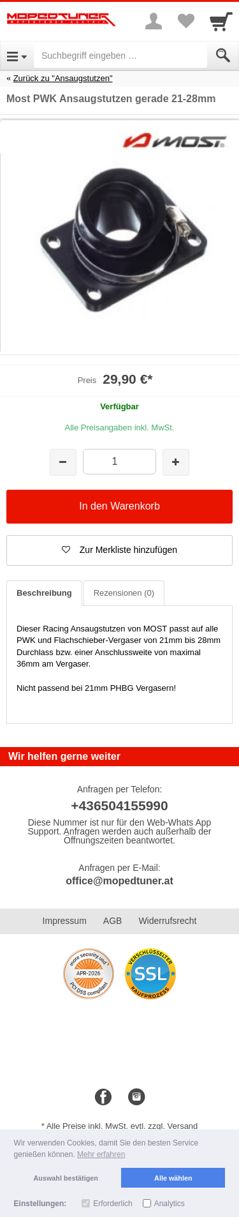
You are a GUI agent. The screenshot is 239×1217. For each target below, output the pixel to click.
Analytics (169, 1203)
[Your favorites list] (185, 21)
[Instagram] (136, 1097)
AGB (112, 921)
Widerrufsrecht (167, 921)
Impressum (65, 921)
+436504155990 (119, 805)
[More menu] (153, 21)
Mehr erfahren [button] (101, 1154)
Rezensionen (124, 593)
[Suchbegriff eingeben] (120, 55)
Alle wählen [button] (173, 1178)
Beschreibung (44, 593)
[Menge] (119, 461)
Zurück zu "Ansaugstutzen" (63, 78)
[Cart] (221, 21)
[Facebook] (103, 1097)
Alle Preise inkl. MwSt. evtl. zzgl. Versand (122, 1126)
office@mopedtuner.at (119, 880)
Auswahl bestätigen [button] (66, 1178)
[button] (119, 550)
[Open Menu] (17, 55)
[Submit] (223, 55)
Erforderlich (112, 1203)
